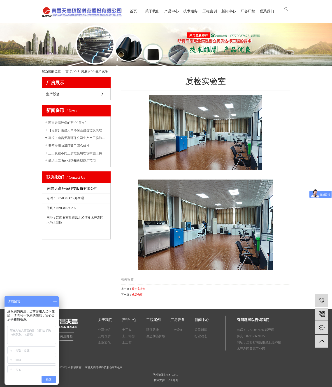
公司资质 (104, 336)
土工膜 (127, 330)
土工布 (127, 342)
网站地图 (158, 374)
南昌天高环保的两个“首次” (67, 122)
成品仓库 (137, 294)
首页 (133, 11)
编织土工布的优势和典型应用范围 (72, 160)
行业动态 (201, 336)
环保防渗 (152, 330)
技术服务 (190, 11)
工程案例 (209, 11)
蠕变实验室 (138, 288)
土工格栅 (128, 336)
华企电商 (172, 380)
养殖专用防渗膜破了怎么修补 (68, 145)
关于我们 (152, 11)
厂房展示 (84, 71)
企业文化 (104, 342)
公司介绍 (104, 330)
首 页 (69, 71)
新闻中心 (228, 11)
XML (175, 374)
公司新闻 (201, 330)
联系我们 (267, 11)
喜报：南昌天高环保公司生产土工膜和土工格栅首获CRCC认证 (77, 138)
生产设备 (101, 71)
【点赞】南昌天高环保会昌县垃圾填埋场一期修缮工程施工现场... (77, 130)
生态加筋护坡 (155, 336)
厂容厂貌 (248, 11)
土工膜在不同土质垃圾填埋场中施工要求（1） (77, 153)
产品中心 (171, 11)
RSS (167, 374)
